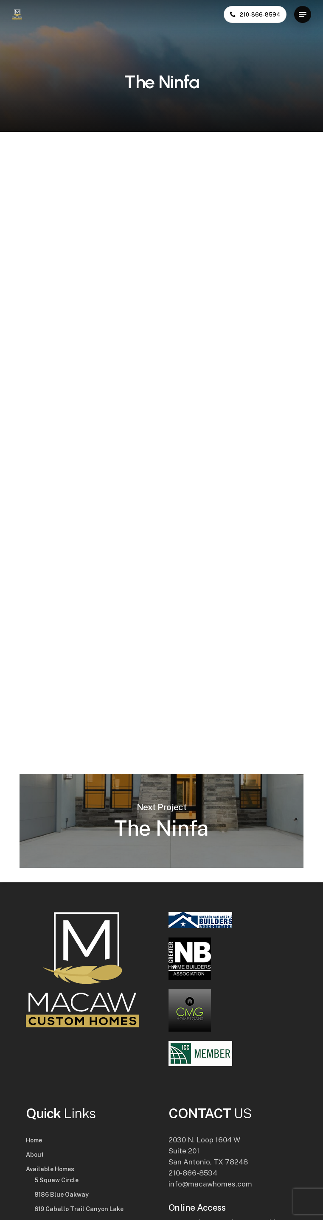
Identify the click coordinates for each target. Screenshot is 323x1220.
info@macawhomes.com (210, 1184)
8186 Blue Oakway (61, 1194)
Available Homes (50, 1169)
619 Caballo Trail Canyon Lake (79, 1209)
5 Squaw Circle (56, 1180)
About (35, 1154)
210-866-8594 (193, 1173)
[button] (302, 14)
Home (34, 1140)
